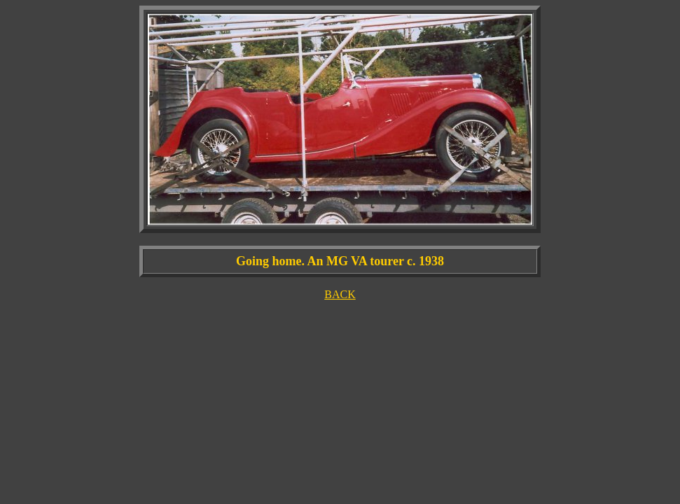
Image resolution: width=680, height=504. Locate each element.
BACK (339, 294)
